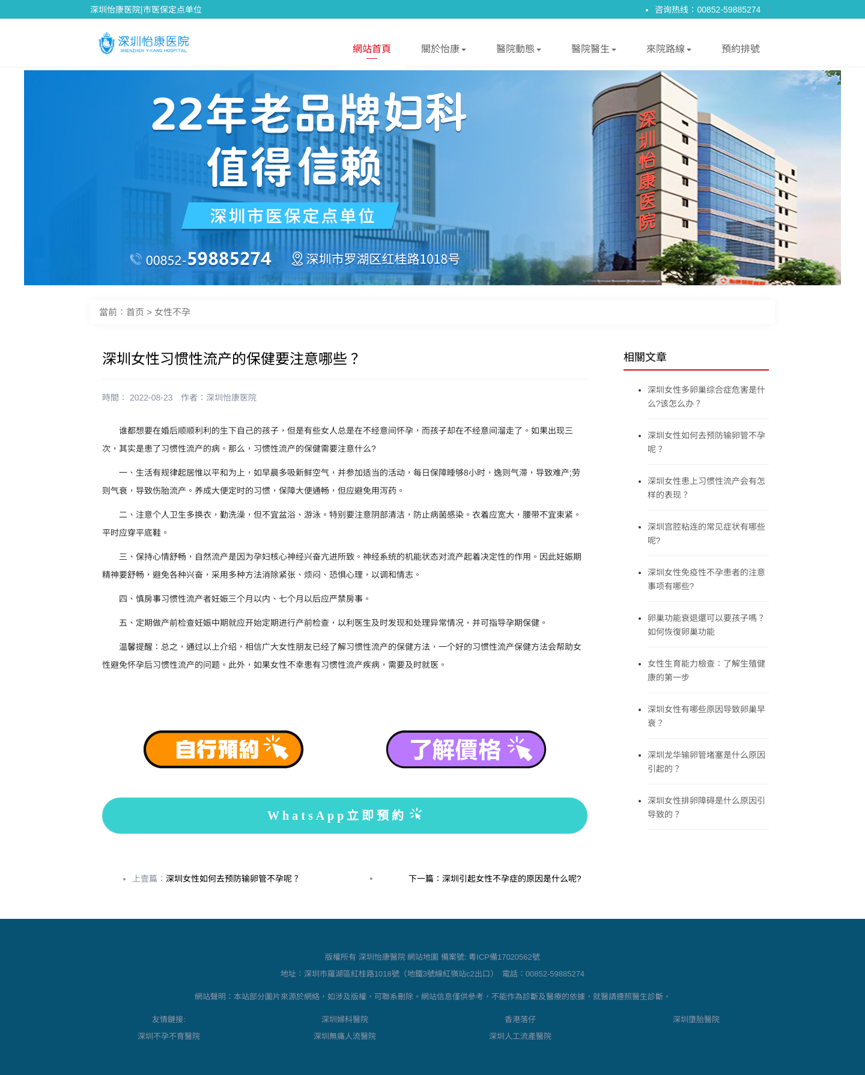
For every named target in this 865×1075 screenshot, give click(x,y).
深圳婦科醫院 (344, 1019)
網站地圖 (423, 956)
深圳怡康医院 (231, 397)
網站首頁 (372, 51)
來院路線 (668, 51)
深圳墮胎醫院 (696, 1019)
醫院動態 (518, 51)
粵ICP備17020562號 (504, 956)
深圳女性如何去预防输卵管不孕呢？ (233, 878)
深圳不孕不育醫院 (169, 1036)
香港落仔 (520, 1019)
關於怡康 (443, 51)
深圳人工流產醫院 (520, 1036)
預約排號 (740, 49)
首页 (135, 312)
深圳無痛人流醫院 (345, 1036)
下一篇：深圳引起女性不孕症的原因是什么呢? (494, 878)
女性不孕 (172, 312)
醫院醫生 (593, 51)
